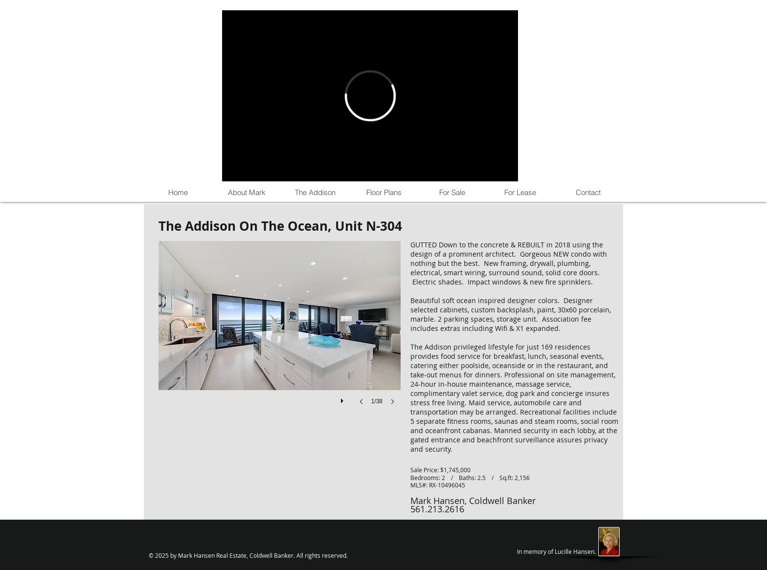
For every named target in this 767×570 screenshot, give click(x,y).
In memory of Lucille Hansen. (556, 551)
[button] (279, 332)
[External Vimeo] (370, 95)
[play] (343, 398)
